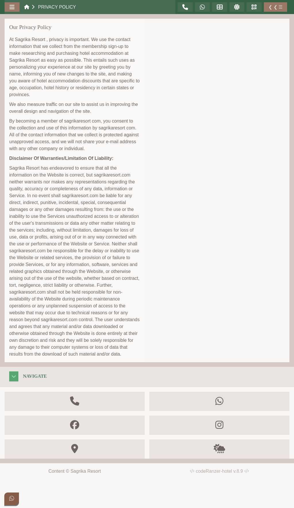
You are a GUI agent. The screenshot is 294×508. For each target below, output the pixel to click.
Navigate (35, 376)
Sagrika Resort (85, 471)
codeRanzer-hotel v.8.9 (222, 471)
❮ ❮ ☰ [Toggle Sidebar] (275, 7)
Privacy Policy (57, 7)
